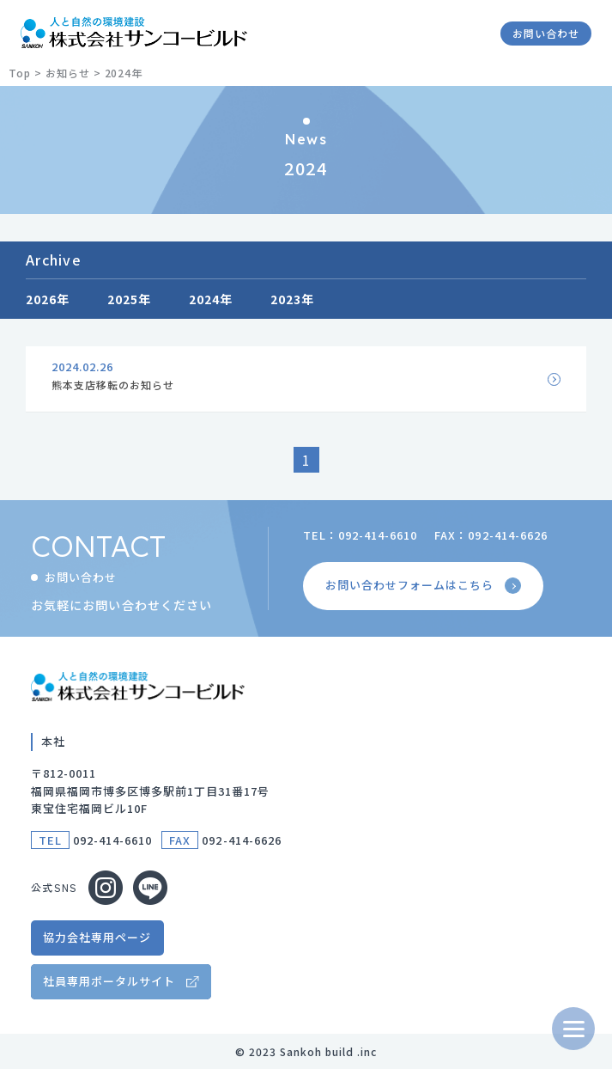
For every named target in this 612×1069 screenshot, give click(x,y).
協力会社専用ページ (97, 937)
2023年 (292, 299)
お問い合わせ (545, 33)
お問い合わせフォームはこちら (424, 585)
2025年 (129, 299)
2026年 (48, 299)
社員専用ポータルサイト (109, 981)
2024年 (211, 299)
